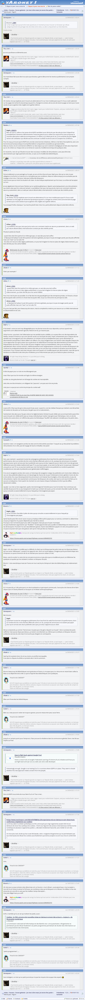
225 (4, 543)
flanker (5, 125)
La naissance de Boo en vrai (19, 397)
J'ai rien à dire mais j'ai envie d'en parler (39, 993)
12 (77, 10)
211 (4, 46)
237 (4, 881)
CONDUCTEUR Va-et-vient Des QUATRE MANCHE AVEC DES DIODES (32, 395)
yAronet (75, 998)
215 (4, 168)
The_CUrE (6, 49)
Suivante (59, 12)
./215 (13, 224)
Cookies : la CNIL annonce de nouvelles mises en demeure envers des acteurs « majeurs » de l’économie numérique (39, 918)
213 (4, 94)
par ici (33, 360)
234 (4, 788)
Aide (3, 998)
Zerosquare (7, 18)
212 (4, 70)
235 (4, 812)
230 (4, 693)
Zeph (5, 325)
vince (5, 219)
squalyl (5, 368)
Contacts (17, 998)
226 (4, 581)
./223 (12, 511)
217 (4, 265)
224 (4, 503)
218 (4, 278)
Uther (5, 170)
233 (4, 747)
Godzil (5, 668)
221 (4, 402)
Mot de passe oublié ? (54, 6)
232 (4, 732)
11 (76, 10)
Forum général (20, 993)
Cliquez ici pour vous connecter (15, 6)
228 (4, 650)
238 (4, 907)
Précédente (60, 10)
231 (4, 706)
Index (6, 993)
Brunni (5, 506)
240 (4, 971)
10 (74, 10)
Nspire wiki (13, 393)
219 (4, 322)
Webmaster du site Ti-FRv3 (19, 250)
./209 (14, 23)
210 (4, 15)
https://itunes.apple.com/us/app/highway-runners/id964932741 (31, 538)
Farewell (6, 440)
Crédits (25, 998)
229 (4, 665)
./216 (12, 286)
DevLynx (38, 250)
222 (4, 437)
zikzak (5, 268)
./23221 (13, 130)
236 (4, 855)
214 (4, 123)
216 (4, 216)
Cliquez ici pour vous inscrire (36, 6)
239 (4, 945)
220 (4, 365)
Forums (11, 993)
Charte (10, 998)
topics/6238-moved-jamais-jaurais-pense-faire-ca (54, 254)
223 (4, 453)
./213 (15, 196)
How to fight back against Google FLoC (28, 755)
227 (4, 609)
